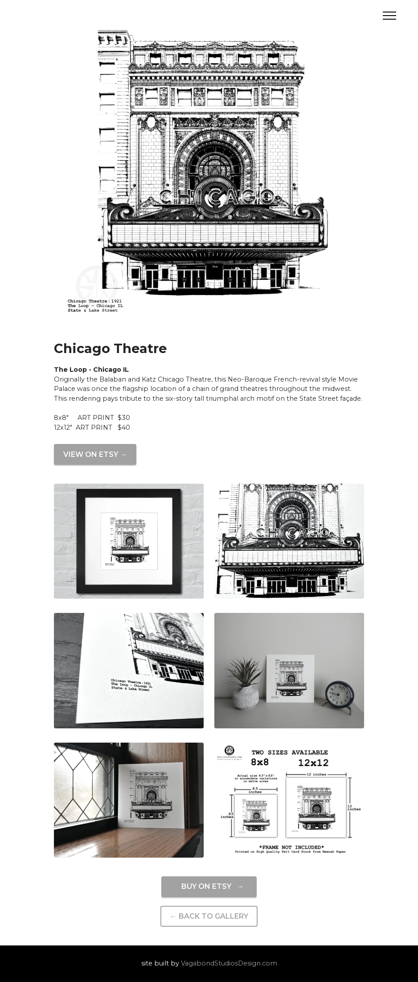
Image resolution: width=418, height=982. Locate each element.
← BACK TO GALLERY (209, 916)
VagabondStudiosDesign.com (229, 963)
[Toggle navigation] (390, 15)
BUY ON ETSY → (209, 886)
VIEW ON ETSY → (95, 454)
